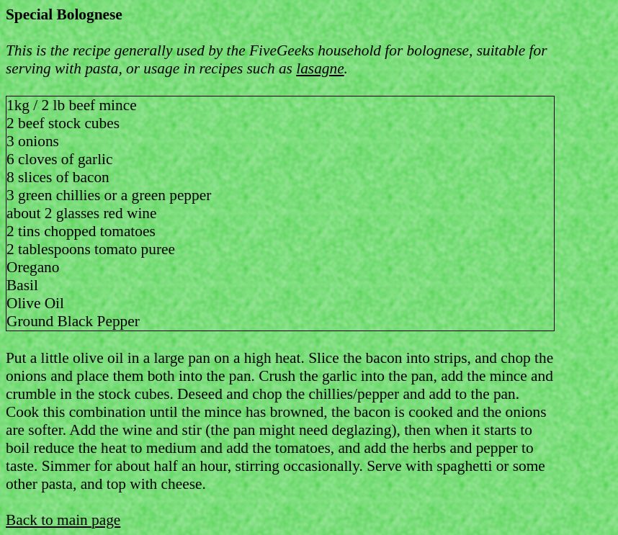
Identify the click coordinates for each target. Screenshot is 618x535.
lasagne (320, 68)
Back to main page (63, 520)
